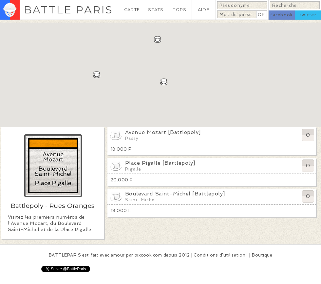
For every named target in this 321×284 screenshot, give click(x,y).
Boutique (262, 255)
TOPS (179, 9)
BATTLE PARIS (68, 9)
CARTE (132, 9)
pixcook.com (148, 255)
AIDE (204, 9)
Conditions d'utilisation (219, 255)
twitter (307, 14)
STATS (155, 9)
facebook (281, 14)
